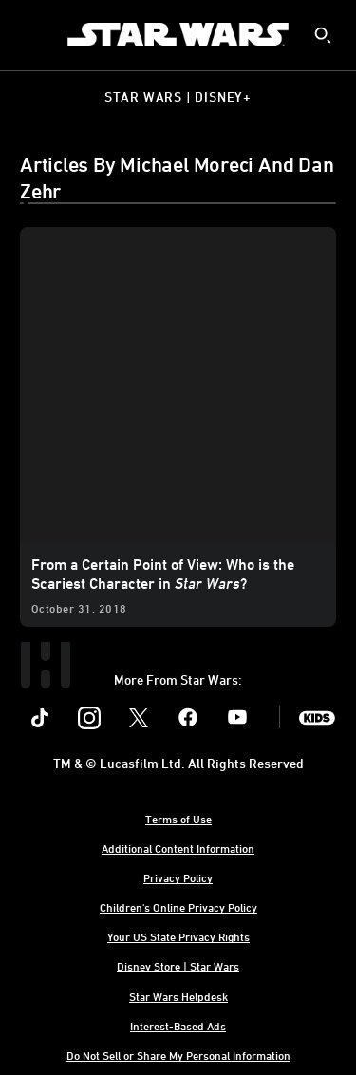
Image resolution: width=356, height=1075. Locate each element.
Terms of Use (178, 818)
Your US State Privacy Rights (178, 936)
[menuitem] (30, 34)
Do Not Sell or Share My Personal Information (178, 1055)
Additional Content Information (178, 848)
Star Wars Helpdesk (178, 996)
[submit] (322, 35)
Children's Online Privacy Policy (178, 907)
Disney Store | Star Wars (178, 965)
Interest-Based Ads (178, 1025)
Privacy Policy (178, 877)
